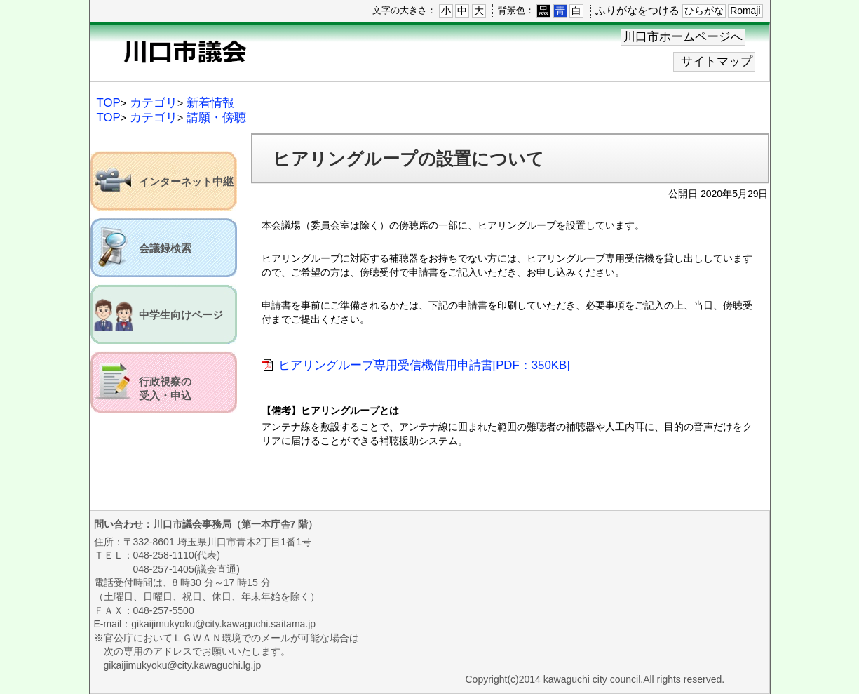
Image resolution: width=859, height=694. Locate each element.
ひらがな (704, 10)
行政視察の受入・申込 (165, 388)
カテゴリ (153, 102)
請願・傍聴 (216, 117)
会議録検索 (165, 248)
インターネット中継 (186, 181)
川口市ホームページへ (683, 37)
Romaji (745, 10)
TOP (109, 102)
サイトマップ (716, 61)
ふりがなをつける (637, 10)
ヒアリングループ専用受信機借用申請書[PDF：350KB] (424, 365)
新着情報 (210, 102)
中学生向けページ (181, 315)
